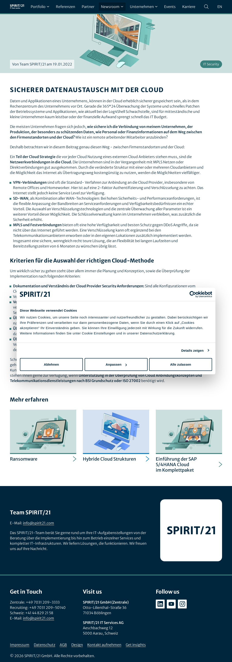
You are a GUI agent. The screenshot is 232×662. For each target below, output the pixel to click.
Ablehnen (51, 364)
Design (77, 645)
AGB (63, 645)
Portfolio (40, 6)
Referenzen (65, 6)
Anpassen (116, 364)
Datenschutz (44, 645)
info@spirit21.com (38, 523)
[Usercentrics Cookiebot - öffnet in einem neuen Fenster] (192, 294)
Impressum (19, 645)
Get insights (136, 645)
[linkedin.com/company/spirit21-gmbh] (160, 604)
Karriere (188, 6)
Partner (88, 6)
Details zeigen (192, 350)
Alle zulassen (180, 364)
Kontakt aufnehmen (104, 645)
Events (170, 6)
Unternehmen (144, 6)
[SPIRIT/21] (17, 6)
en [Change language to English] (219, 6)
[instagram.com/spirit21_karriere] (182, 604)
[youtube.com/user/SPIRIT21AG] (171, 604)
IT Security (211, 64)
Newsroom (112, 6)
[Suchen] (206, 6)
